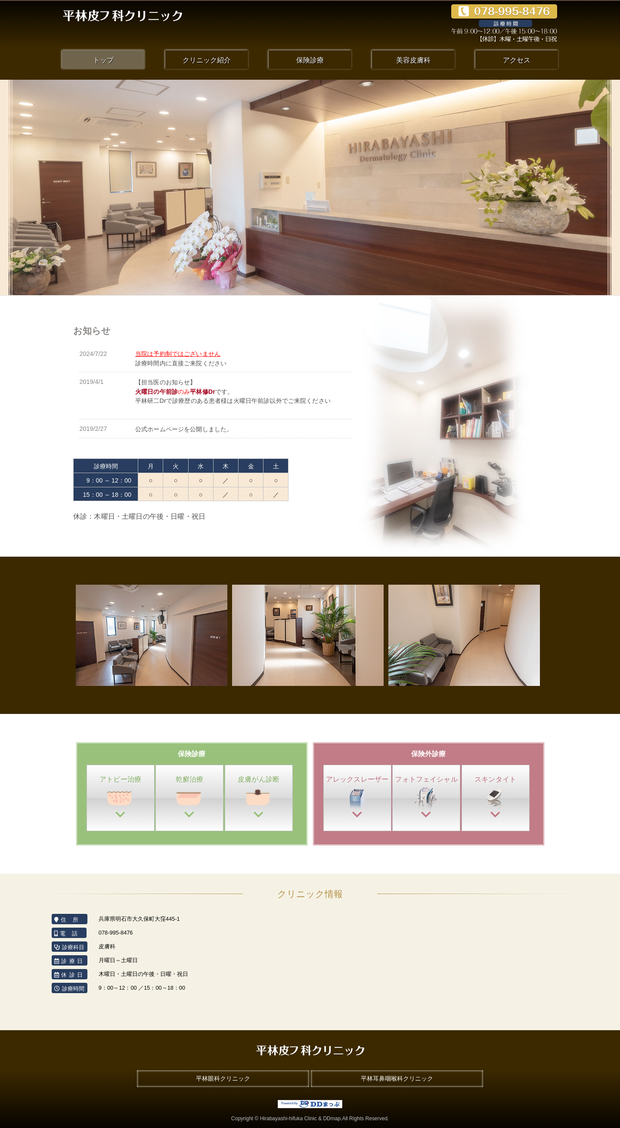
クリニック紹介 (207, 60)
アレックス (357, 798)
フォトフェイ (426, 798)
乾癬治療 (189, 798)
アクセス (516, 60)
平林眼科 (223, 1079)
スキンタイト (495, 798)
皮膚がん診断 (258, 798)
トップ (103, 60)
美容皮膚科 (413, 60)
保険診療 (310, 60)
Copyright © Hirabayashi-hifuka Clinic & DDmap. (310, 1119)
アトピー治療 (120, 798)
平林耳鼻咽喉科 (397, 1079)
